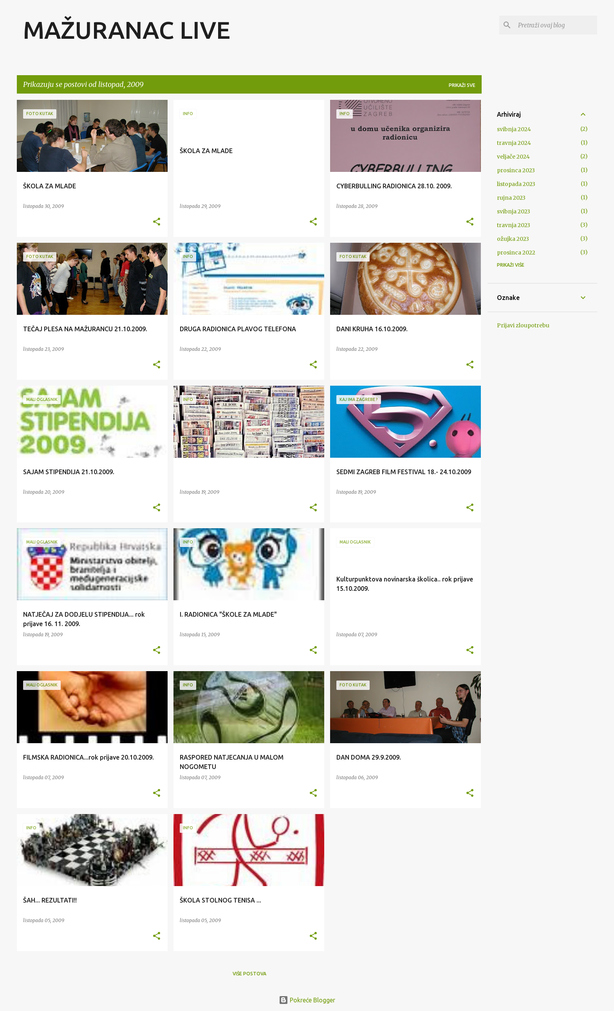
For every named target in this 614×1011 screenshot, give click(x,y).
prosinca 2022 (516, 252)
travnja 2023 (513, 225)
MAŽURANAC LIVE (126, 29)
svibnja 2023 (513, 211)
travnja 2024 (514, 142)
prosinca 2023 (516, 170)
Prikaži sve (462, 85)
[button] (156, 222)
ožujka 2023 (513, 238)
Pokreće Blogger (307, 1000)
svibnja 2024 (514, 129)
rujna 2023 (511, 197)
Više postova (249, 973)
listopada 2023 (516, 184)
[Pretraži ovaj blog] (556, 25)
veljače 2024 (513, 156)
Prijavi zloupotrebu (523, 325)
